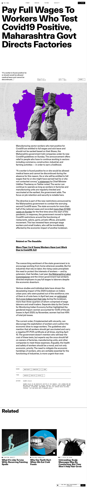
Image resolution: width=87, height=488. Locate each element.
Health (33, 375)
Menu (82, 3)
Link (44, 369)
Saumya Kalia (41, 80)
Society (56, 3)
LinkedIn (35, 369)
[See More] (43, 375)
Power (27, 3)
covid (39, 375)
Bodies (37, 3)
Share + (81, 79)
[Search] (79, 3)
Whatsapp (27, 369)
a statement (44, 181)
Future (46, 3)
